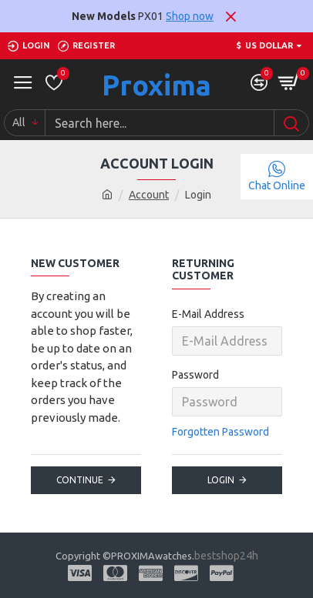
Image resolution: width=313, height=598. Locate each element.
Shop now (190, 16)
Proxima (156, 85)
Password (195, 375)
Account (149, 195)
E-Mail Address (208, 314)
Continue (79, 480)
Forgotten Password (220, 432)
